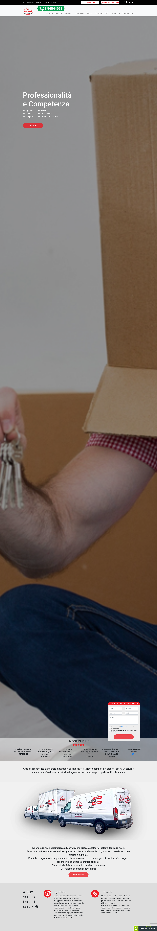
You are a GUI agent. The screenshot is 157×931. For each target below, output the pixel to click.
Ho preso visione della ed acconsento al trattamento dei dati (123, 727)
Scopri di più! (33, 125)
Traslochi (68, 13)
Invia (123, 737)
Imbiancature (80, 13)
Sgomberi (58, 13)
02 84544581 (28, 2)
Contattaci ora (90, 2)
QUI (133, 754)
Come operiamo (127, 13)
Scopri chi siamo (78, 874)
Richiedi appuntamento (110, 2)
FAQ (106, 13)
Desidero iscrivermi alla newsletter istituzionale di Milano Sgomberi (124, 731)
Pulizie (89, 13)
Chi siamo (49, 13)
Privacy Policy (124, 726)
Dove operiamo (115, 13)
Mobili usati (99, 13)
